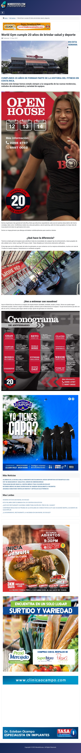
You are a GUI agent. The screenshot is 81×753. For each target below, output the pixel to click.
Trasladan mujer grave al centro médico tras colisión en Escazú (26, 484)
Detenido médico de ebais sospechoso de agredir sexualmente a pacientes (29, 486)
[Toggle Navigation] (2, 12)
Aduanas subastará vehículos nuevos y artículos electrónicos (26, 489)
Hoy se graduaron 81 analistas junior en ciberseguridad (23, 482)
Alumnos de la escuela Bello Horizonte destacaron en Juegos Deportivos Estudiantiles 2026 (36, 479)
